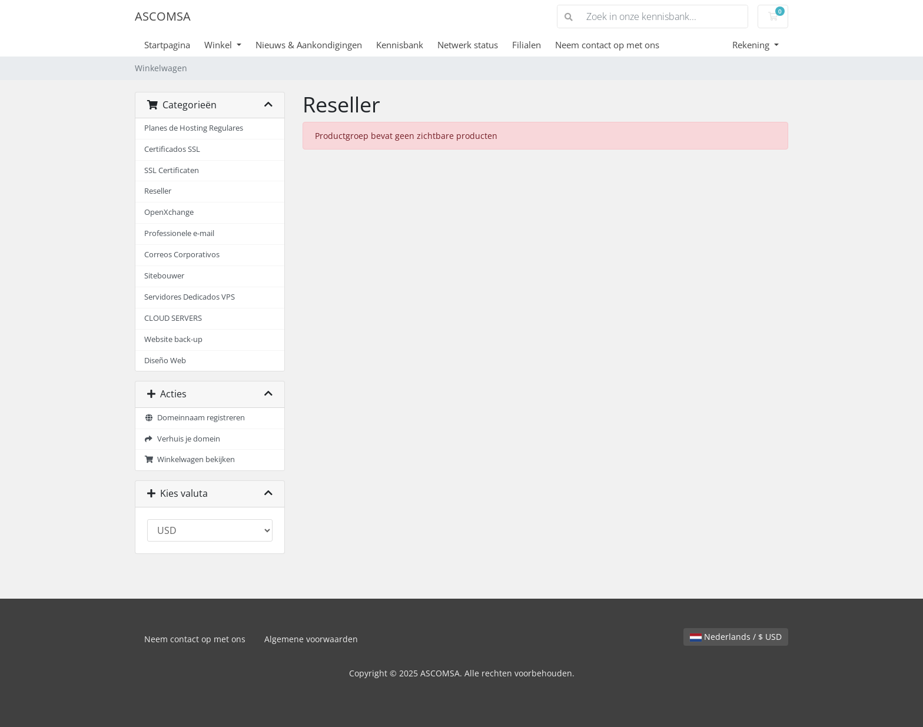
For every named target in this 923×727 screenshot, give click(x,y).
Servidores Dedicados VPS (189, 297)
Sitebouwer (164, 276)
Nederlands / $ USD (736, 636)
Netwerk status (467, 45)
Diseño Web (165, 361)
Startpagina (167, 45)
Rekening (752, 45)
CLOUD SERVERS (173, 318)
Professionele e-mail (179, 233)
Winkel (219, 45)
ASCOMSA (163, 16)
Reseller (157, 191)
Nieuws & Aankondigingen (308, 45)
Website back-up (173, 339)
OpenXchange (169, 212)
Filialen (526, 45)
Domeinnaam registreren (194, 418)
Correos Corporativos (182, 255)
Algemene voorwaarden (311, 639)
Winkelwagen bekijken (189, 459)
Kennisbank (399, 45)
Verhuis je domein (182, 439)
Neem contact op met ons (607, 45)
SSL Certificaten (171, 170)
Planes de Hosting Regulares (193, 128)
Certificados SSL (172, 149)
